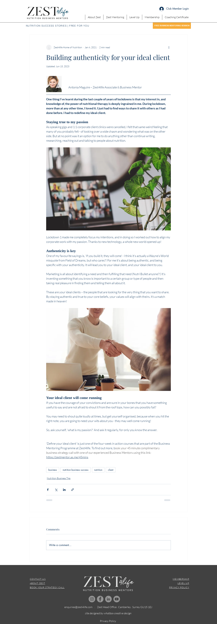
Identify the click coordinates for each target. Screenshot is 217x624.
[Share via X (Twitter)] (56, 489)
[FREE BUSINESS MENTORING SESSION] (172, 26)
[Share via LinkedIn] (64, 489)
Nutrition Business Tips (58, 478)
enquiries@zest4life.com (78, 607)
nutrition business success (75, 469)
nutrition (98, 469)
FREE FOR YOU (79, 25)
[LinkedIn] (108, 599)
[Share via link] (72, 489)
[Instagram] (92, 599)
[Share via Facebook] (47, 489)
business (52, 469)
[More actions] (169, 47)
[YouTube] (116, 599)
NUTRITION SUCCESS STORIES (46, 25)
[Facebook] (100, 599)
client (110, 469)
